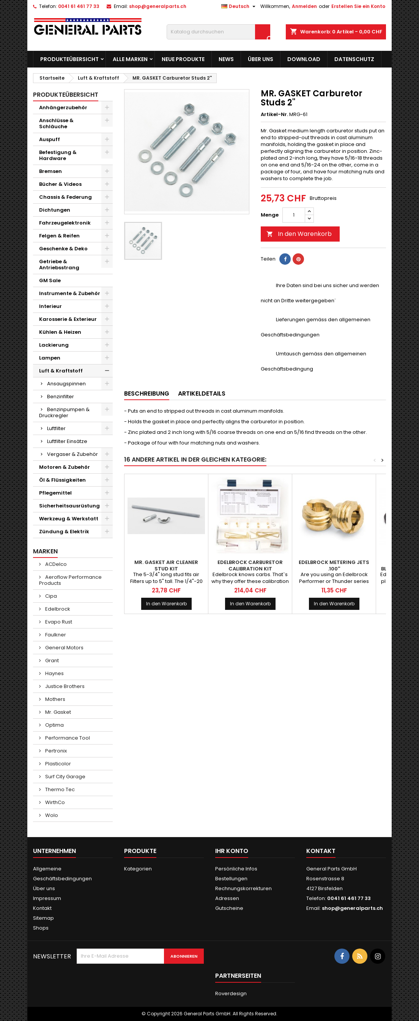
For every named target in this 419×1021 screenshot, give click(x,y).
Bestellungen (231, 878)
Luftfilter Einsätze (67, 441)
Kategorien (138, 868)
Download (303, 59)
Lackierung (54, 345)
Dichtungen (54, 210)
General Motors (63, 647)
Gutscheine (229, 908)
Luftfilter (56, 428)
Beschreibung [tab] (146, 393)
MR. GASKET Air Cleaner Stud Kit (166, 565)
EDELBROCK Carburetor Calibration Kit (250, 565)
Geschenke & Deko (63, 248)
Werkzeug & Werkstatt (68, 518)
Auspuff (49, 139)
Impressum (47, 898)
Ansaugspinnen (66, 383)
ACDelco (55, 564)
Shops (41, 927)
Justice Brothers (64, 686)
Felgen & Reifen (59, 235)
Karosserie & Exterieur (68, 319)
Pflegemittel (55, 492)
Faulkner (55, 634)
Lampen (49, 357)
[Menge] (293, 215)
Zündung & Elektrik (64, 531)
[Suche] (218, 31)
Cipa (50, 596)
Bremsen (50, 171)
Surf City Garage (64, 776)
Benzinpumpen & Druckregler (64, 412)
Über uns (260, 59)
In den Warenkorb (299, 233)
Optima (54, 725)
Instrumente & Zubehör (69, 293)
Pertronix (55, 750)
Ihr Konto (231, 851)
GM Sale (50, 280)
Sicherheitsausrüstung (69, 505)
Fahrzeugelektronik (65, 222)
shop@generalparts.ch (157, 6)
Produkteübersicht (69, 59)
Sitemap (43, 918)
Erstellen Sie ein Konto (358, 6)
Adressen (227, 898)
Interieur (50, 306)
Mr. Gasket (57, 712)
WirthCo (54, 802)
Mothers (54, 699)
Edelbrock (57, 609)
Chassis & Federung (65, 197)
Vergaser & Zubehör (72, 454)
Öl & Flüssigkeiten (62, 480)
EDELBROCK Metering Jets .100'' (334, 565)
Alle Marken (130, 59)
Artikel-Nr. (274, 114)
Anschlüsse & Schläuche (56, 123)
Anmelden (304, 6)
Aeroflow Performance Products (70, 580)
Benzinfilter (60, 396)
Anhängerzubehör (63, 107)
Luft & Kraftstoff (61, 370)
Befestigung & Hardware (58, 155)
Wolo (51, 815)
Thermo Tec (59, 789)
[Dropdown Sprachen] (239, 6)
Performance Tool (67, 737)
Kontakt (42, 908)
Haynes (54, 673)
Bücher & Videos (60, 184)
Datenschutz (354, 59)
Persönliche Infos (236, 868)
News (226, 59)
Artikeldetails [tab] (201, 393)
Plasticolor (57, 763)
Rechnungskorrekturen (243, 888)
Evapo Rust (58, 621)
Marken (45, 551)
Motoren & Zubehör (64, 467)
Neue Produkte (183, 59)
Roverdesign (231, 993)
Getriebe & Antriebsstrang (59, 264)
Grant (51, 660)
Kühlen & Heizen (60, 332)
